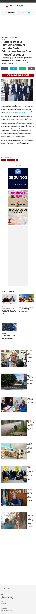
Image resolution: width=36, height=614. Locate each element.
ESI (17, 160)
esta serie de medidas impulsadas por (18, 112)
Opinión (3, 613)
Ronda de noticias (6, 610)
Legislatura (5, 606)
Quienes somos (5, 588)
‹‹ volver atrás (18, 165)
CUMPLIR (4, 160)
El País (3, 601)
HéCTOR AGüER (11, 160)
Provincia (4, 608)
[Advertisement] (18, 25)
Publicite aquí (5, 591)
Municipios (4, 603)
